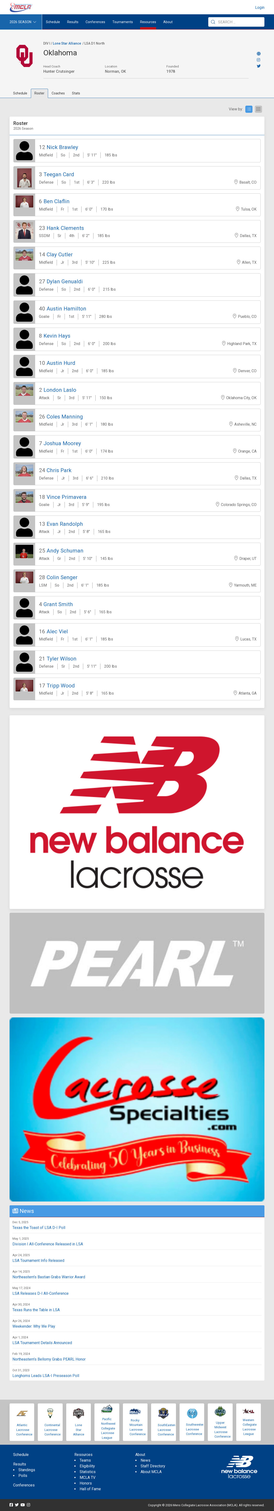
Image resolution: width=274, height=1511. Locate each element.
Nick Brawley (62, 147)
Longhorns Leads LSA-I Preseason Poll (45, 1375)
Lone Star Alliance (67, 43)
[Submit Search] (213, 22)
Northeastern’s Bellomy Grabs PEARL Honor (49, 1359)
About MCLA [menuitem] (151, 1472)
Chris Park (59, 470)
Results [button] (72, 22)
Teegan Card (59, 174)
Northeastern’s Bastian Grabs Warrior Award (48, 1277)
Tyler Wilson (62, 658)
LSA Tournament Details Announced (42, 1343)
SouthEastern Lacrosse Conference (167, 1429)
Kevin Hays (57, 336)
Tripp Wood (61, 685)
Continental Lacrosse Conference (52, 1429)
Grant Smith (58, 604)
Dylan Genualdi (65, 281)
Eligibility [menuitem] (87, 1466)
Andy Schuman (65, 550)
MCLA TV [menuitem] (87, 1477)
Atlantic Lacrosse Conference (24, 1429)
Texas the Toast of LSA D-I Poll (38, 1227)
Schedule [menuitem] (53, 22)
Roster (39, 93)
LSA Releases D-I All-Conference (40, 1293)
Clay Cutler (60, 254)
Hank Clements (65, 228)
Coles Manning (65, 416)
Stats (76, 93)
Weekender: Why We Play (33, 1326)
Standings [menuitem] (26, 1470)
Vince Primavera (67, 497)
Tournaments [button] (122, 22)
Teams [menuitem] (85, 1460)
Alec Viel (57, 631)
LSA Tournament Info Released (38, 1260)
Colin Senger (62, 577)
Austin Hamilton (66, 308)
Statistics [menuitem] (88, 1472)
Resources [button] (148, 22)
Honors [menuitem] (86, 1483)
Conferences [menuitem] (24, 1485)
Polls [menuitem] (22, 1475)
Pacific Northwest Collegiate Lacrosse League (108, 1428)
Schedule (20, 93)
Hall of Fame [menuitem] (90, 1489)
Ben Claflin (57, 201)
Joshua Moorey (62, 443)
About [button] (168, 22)
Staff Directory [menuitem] (153, 1466)
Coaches (58, 93)
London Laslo (60, 390)
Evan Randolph (65, 524)
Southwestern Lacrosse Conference (195, 1429)
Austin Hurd (61, 363)
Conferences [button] (95, 22)
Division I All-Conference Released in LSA (47, 1244)
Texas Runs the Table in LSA (36, 1310)
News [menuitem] (145, 1460)
